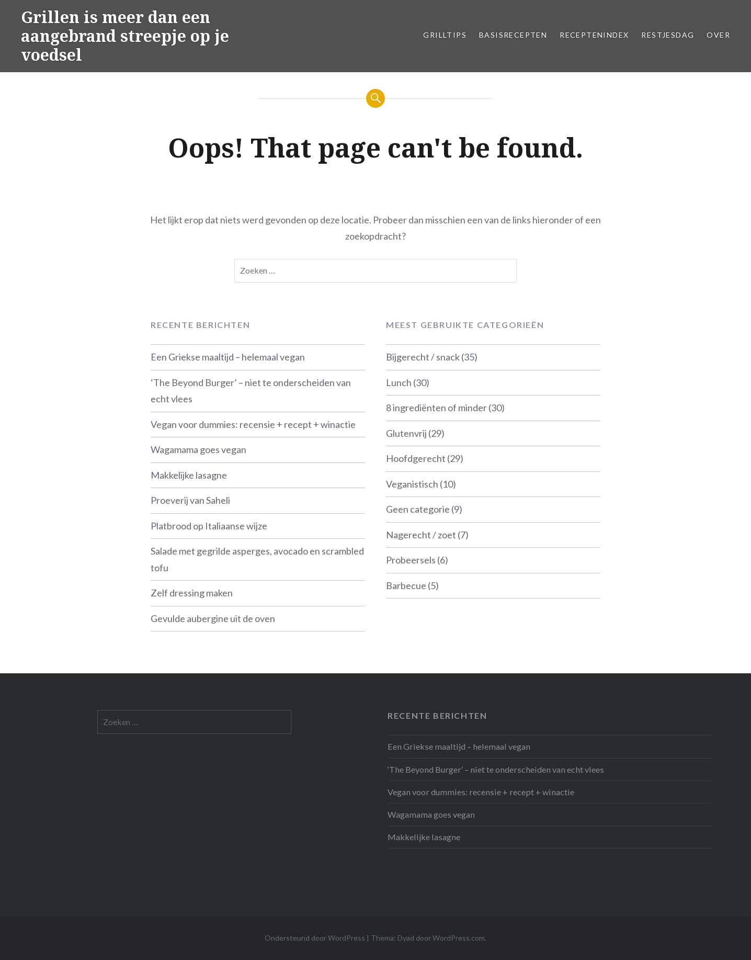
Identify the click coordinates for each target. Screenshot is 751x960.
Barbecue (406, 585)
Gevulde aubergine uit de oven (213, 618)
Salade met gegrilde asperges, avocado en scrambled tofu (257, 559)
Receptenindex (594, 34)
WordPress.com (459, 937)
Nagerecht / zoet (421, 534)
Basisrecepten (513, 34)
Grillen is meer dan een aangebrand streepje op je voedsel (125, 35)
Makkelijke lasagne (189, 475)
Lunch (399, 382)
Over (718, 34)
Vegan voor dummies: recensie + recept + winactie (253, 424)
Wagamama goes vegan (198, 449)
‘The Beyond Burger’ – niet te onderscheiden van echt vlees (251, 391)
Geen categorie (418, 509)
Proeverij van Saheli (190, 500)
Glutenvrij (406, 433)
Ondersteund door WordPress (315, 937)
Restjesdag (667, 34)
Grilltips (444, 34)
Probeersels (411, 560)
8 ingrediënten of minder (436, 407)
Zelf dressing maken (192, 592)
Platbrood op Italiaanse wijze (209, 526)
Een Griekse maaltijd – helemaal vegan (228, 357)
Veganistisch (412, 484)
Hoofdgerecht (416, 458)
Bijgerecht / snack (423, 357)
